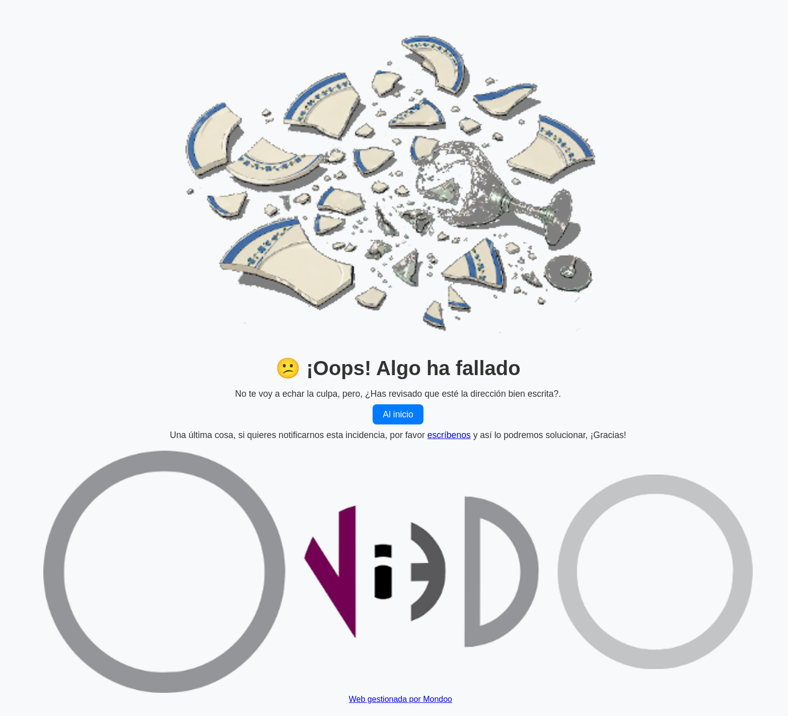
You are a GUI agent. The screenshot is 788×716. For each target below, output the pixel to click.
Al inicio (398, 414)
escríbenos (449, 435)
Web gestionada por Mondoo (400, 699)
